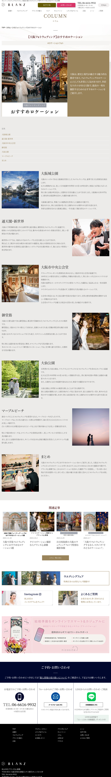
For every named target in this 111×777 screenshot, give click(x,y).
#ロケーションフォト (55, 43)
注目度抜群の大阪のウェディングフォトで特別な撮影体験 (68, 544)
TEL (87, 3)
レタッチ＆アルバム (40, 732)
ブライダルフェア (63, 729)
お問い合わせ (66, 5)
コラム (8, 27)
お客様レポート (40, 738)
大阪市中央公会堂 (8, 143)
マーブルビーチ (7, 156)
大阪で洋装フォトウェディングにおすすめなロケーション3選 (14, 544)
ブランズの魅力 (17, 738)
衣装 (13, 741)
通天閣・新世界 (7, 139)
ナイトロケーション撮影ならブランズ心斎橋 (40, 543)
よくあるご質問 (85, 738)
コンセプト (38, 735)
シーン (82, 729)
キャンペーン (62, 732)
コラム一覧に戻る (55, 558)
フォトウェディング (17, 735)
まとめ (4, 160)
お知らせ (60, 738)
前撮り (14, 732)
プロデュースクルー (41, 729)
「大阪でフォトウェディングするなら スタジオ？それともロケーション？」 (94, 544)
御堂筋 (4, 147)
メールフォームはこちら (55, 705)
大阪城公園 (6, 134)
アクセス (103, 5)
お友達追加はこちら (91, 705)
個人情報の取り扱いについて (53, 677)
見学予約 (47, 5)
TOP (3, 27)
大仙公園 (5, 152)
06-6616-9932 (24, 704)
